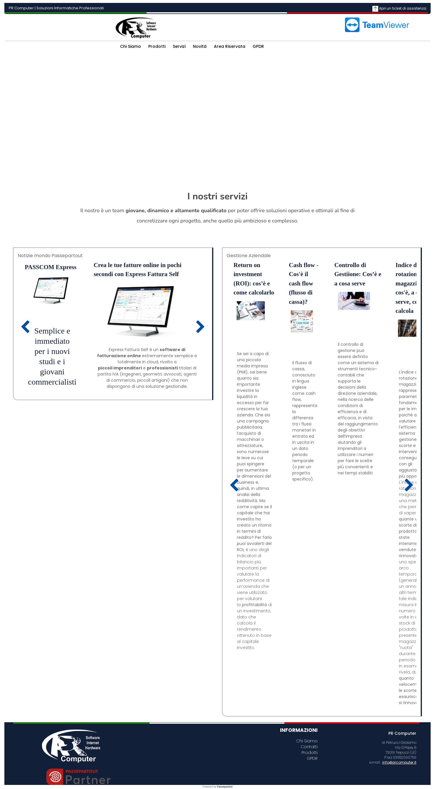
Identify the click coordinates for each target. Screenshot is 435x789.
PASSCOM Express (50, 267)
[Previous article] (25, 327)
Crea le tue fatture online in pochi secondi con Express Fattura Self (137, 270)
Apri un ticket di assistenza (402, 8)
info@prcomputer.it (399, 762)
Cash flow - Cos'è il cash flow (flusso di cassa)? (304, 283)
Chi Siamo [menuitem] (130, 46)
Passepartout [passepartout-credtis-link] (225, 786)
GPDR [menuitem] (258, 46)
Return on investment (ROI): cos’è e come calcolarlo (254, 279)
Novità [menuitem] (200, 46)
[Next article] (200, 327)
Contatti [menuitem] (309, 746)
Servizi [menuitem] (179, 46)
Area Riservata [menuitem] (229, 46)
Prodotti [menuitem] (156, 46)
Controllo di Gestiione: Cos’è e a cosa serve (357, 274)
